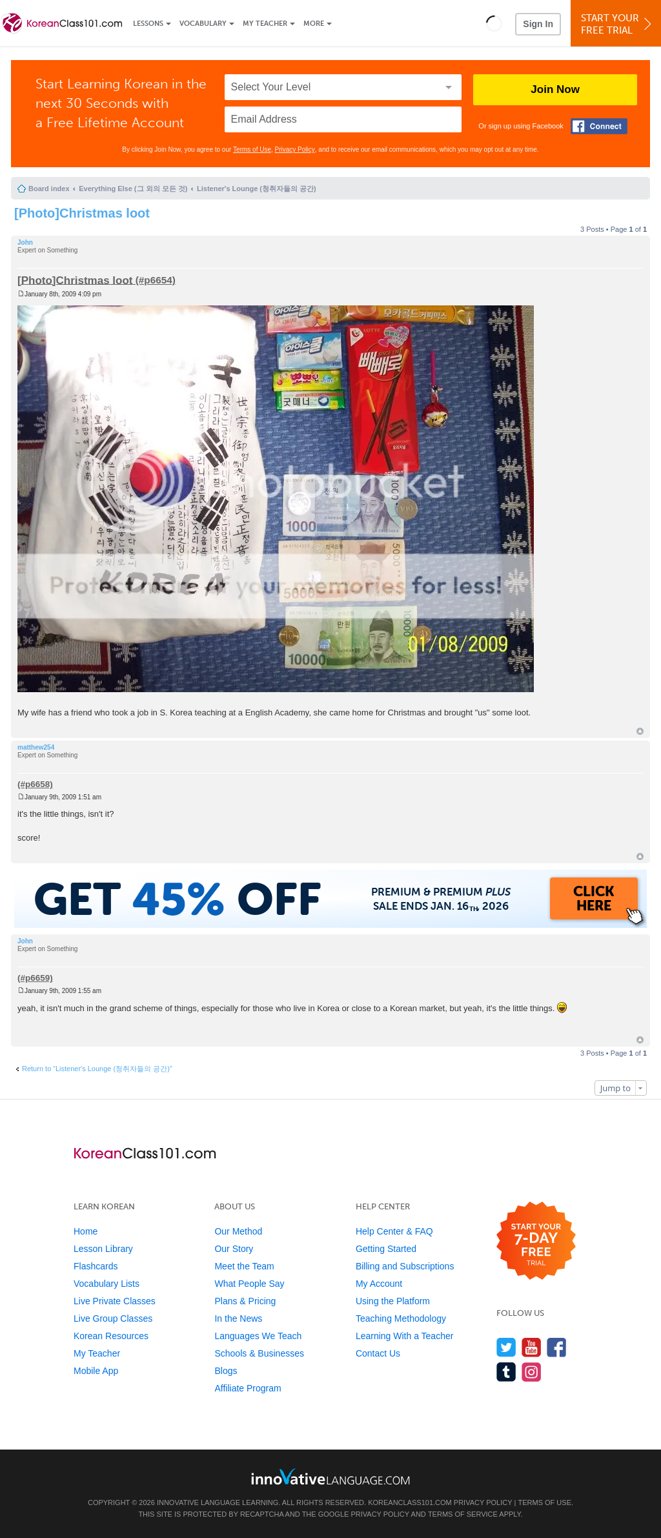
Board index (49, 188)
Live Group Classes (113, 1318)
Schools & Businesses (259, 1353)
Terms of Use (252, 149)
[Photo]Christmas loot (82, 213)
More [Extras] (313, 23)
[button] (494, 23)
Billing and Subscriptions (405, 1266)
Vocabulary (203, 23)
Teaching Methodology (401, 1318)
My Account (379, 1283)
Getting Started (386, 1249)
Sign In (538, 24)
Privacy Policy (295, 149)
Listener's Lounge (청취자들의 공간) (256, 188)
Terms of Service (463, 1514)
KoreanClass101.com (410, 1502)
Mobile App (96, 1371)
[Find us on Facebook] (557, 1347)
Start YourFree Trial (618, 24)
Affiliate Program (247, 1388)
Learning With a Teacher (405, 1336)
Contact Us (378, 1353)
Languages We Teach (257, 1336)
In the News (238, 1318)
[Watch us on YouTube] (532, 1347)
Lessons (148, 23)
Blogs (225, 1371)
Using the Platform (393, 1301)
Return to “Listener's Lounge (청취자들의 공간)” (97, 1068)
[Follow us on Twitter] (506, 1347)
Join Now (555, 89)
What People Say (249, 1283)
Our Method (238, 1231)
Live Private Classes (115, 1301)
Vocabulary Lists (106, 1283)
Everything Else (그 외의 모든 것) (133, 188)
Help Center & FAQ (394, 1231)
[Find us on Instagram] (532, 1372)
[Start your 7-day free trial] (536, 1241)
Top (640, 731)
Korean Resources (111, 1336)
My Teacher (265, 23)
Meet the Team (244, 1266)
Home (85, 1231)
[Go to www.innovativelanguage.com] (330, 1476)
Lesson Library (103, 1249)
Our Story (233, 1249)
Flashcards (95, 1266)
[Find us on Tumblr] (506, 1372)
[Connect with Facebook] (599, 126)
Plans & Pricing (245, 1301)
